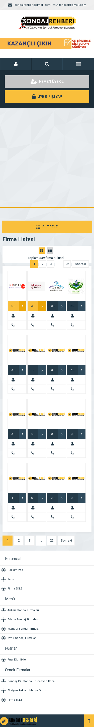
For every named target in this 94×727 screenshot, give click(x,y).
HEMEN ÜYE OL (47, 81)
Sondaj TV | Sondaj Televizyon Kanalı (32, 681)
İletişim (12, 579)
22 (67, 264)
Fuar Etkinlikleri (18, 659)
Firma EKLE (15, 588)
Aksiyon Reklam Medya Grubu (27, 690)
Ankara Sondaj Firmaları (23, 610)
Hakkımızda (15, 570)
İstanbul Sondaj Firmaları (24, 628)
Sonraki (80, 264)
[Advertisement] (47, 157)
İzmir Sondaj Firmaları (22, 638)
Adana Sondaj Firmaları (23, 619)
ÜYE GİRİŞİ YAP (47, 96)
